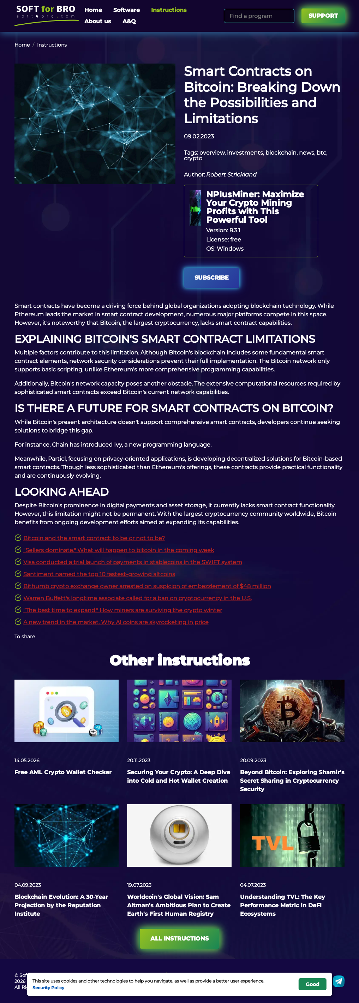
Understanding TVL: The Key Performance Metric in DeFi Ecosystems (282, 905)
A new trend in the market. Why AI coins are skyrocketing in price (116, 622)
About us (97, 21)
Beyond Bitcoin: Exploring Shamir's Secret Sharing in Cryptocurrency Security (292, 781)
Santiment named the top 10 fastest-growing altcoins (99, 574)
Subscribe (212, 277)
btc (321, 152)
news (306, 152)
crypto (193, 158)
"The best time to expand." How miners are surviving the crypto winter (122, 610)
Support (323, 15)
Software (126, 10)
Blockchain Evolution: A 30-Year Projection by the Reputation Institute (61, 905)
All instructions (179, 938)
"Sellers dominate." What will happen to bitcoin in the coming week (118, 550)
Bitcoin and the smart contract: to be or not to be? (94, 538)
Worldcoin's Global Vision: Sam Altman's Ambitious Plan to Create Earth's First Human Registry (179, 905)
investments (245, 152)
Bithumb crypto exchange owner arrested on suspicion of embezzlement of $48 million (147, 586)
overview (212, 152)
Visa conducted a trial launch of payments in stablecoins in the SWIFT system (132, 562)
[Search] (287, 16)
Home (93, 10)
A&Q (129, 21)
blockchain (281, 152)
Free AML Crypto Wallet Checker (63, 772)
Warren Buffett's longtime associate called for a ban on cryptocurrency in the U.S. (137, 598)
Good (312, 984)
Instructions (169, 10)
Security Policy (48, 987)
